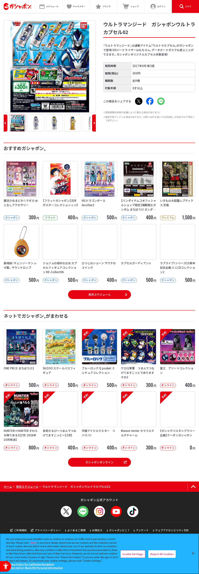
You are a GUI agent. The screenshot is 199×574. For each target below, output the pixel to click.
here (33, 542)
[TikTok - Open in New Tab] (132, 511)
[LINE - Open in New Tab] (161, 101)
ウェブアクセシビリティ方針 (172, 530)
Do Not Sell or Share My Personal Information (35, 568)
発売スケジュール (99, 294)
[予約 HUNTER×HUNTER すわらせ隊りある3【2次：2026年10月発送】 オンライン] (21, 420)
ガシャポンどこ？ (119, 530)
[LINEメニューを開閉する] (82, 511)
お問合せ (97, 530)
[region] (99, 553)
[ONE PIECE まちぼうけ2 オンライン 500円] (21, 358)
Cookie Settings (132, 554)
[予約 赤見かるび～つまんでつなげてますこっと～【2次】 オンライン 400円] (60, 420)
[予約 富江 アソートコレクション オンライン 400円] (177, 358)
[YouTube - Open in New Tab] (116, 511)
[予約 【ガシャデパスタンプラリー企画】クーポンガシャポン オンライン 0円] (177, 420)
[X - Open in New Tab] (138, 101)
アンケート (142, 530)
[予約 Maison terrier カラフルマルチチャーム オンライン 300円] (138, 420)
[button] (5, 123)
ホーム (8, 487)
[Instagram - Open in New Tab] (99, 511)
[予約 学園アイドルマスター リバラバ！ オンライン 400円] (99, 420)
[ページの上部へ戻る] (193, 487)
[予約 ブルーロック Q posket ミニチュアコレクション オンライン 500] (99, 358)
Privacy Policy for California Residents (30, 564)
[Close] (193, 553)
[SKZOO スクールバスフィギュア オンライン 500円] (60, 358)
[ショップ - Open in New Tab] (130, 6)
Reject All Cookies (161, 554)
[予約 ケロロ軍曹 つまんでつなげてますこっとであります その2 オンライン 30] (138, 358)
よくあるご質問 (76, 530)
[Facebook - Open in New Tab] (150, 101)
